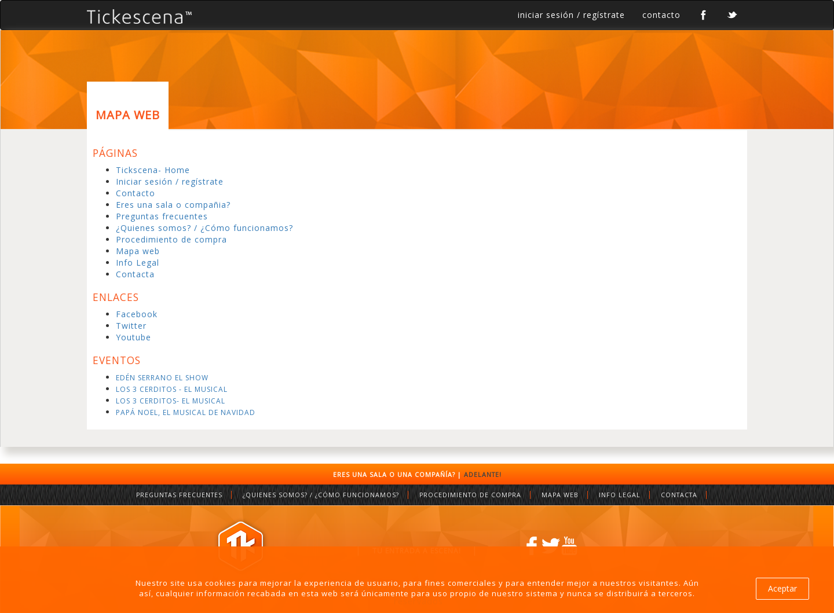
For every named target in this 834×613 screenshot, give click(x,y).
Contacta (135, 274)
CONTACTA (679, 495)
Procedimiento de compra (171, 239)
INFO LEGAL (620, 495)
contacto (661, 14)
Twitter (131, 325)
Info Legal (137, 262)
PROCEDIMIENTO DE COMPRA (470, 495)
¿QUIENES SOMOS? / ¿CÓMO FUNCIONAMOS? (321, 495)
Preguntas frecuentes (162, 216)
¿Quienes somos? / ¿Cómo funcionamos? (204, 227)
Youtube (133, 337)
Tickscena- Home (153, 169)
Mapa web (138, 250)
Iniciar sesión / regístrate (170, 181)
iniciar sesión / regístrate (571, 14)
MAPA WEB (560, 495)
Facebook (137, 314)
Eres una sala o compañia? (173, 204)
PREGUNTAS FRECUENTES (179, 495)
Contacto (135, 193)
